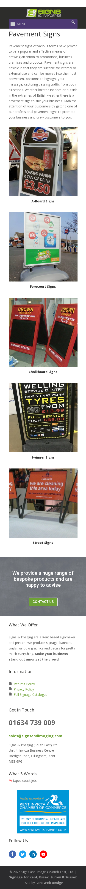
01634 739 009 (32, 722)
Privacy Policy (24, 689)
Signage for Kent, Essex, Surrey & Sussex (43, 877)
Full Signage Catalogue (30, 694)
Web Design (53, 882)
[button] (21, 24)
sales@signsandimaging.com (35, 735)
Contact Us (43, 602)
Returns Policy (24, 684)
